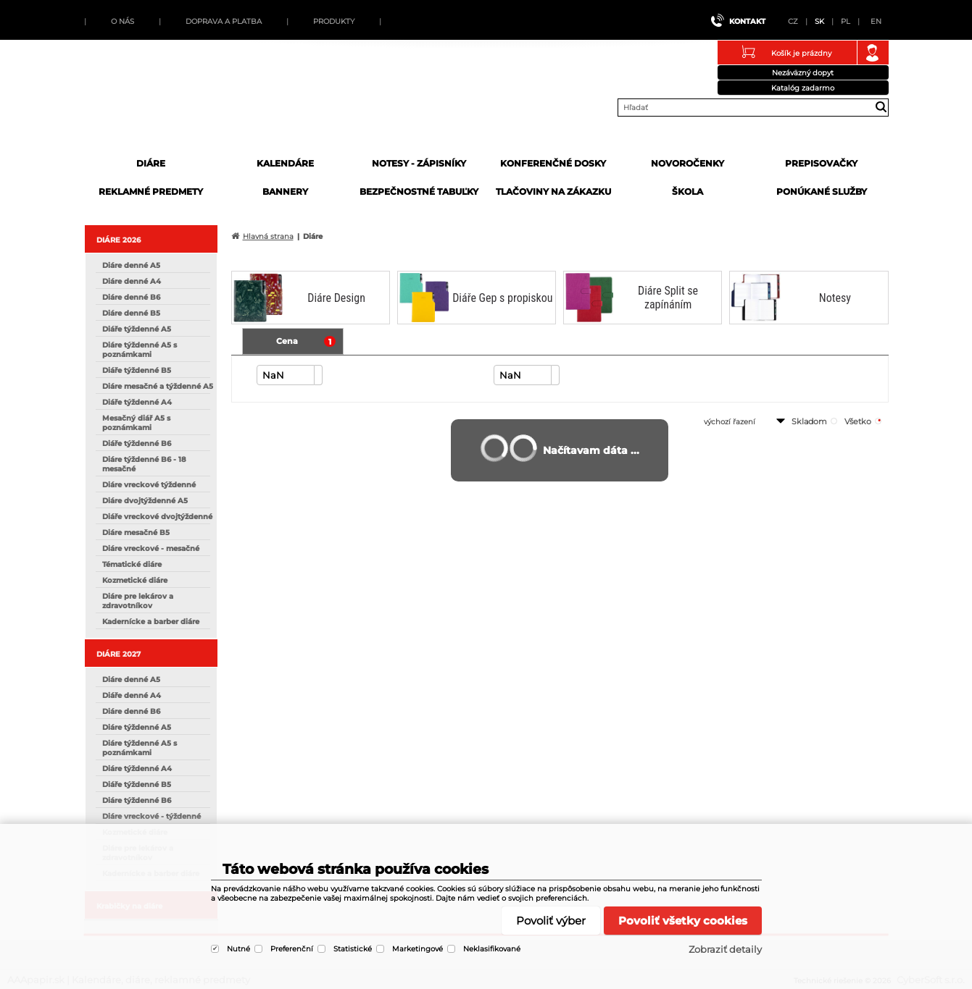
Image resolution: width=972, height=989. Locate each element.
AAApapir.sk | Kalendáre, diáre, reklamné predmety (194, 103)
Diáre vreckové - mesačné (150, 548)
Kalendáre (285, 163)
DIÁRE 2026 (118, 240)
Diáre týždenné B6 (136, 800)
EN (876, 21)
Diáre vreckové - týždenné (151, 816)
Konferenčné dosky (553, 163)
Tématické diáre (132, 564)
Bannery (285, 191)
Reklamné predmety (151, 191)
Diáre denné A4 (131, 281)
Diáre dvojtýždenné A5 (145, 500)
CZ (793, 21)
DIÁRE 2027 (118, 654)
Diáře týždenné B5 (136, 370)
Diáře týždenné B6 (136, 443)
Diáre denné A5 (131, 265)
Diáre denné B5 (131, 313)
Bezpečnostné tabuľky (419, 191)
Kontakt (747, 21)
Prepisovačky (821, 163)
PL (845, 21)
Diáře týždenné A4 (137, 402)
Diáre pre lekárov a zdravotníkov (137, 601)
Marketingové (417, 949)
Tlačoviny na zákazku (553, 191)
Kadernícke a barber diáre (150, 621)
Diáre (150, 163)
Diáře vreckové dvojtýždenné (157, 516)
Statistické (352, 949)
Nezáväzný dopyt (803, 72)
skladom (809, 421)
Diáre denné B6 (131, 297)
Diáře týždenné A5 (136, 329)
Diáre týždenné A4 (137, 768)
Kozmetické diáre (134, 580)
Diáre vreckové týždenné (149, 484)
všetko (857, 421)
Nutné (238, 949)
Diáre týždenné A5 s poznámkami (139, 349)
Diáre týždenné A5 (136, 727)
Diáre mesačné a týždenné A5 (157, 386)
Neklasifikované (491, 949)
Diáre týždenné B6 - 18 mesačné (144, 464)
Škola (687, 191)
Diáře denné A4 (131, 695)
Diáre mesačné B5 (136, 532)
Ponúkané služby (821, 191)
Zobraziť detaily (725, 949)
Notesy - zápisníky (419, 163)
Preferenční (291, 949)
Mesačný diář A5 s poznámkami (136, 422)
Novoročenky (687, 163)
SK (819, 21)
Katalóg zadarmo (802, 88)
